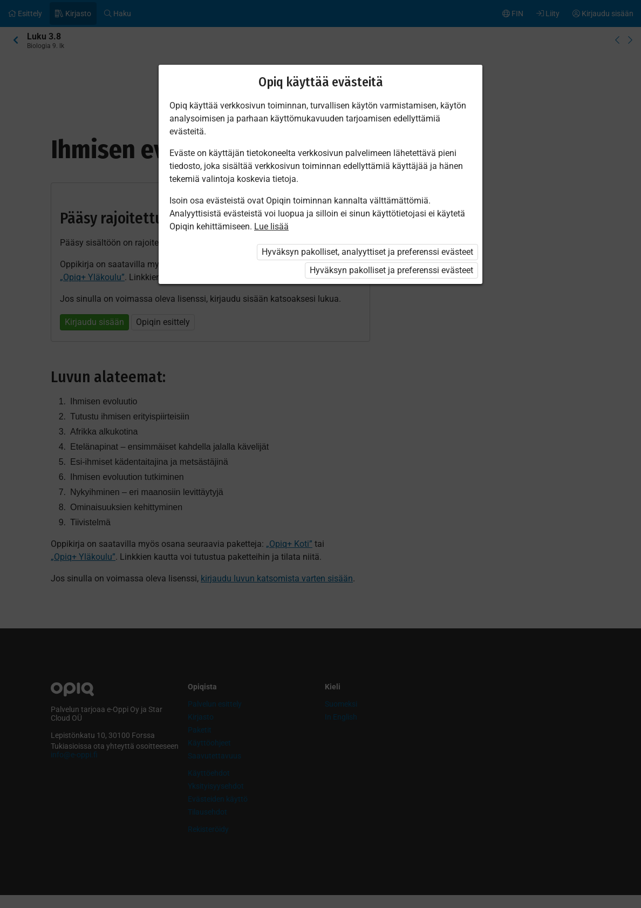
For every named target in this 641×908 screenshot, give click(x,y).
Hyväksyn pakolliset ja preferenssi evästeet (391, 270)
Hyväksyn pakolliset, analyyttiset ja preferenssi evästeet (367, 252)
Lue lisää (271, 226)
